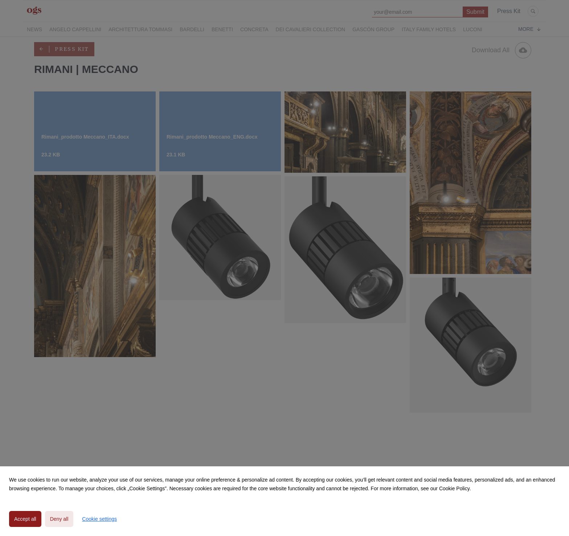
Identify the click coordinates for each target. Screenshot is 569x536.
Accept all (25, 519)
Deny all (59, 519)
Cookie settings (99, 519)
